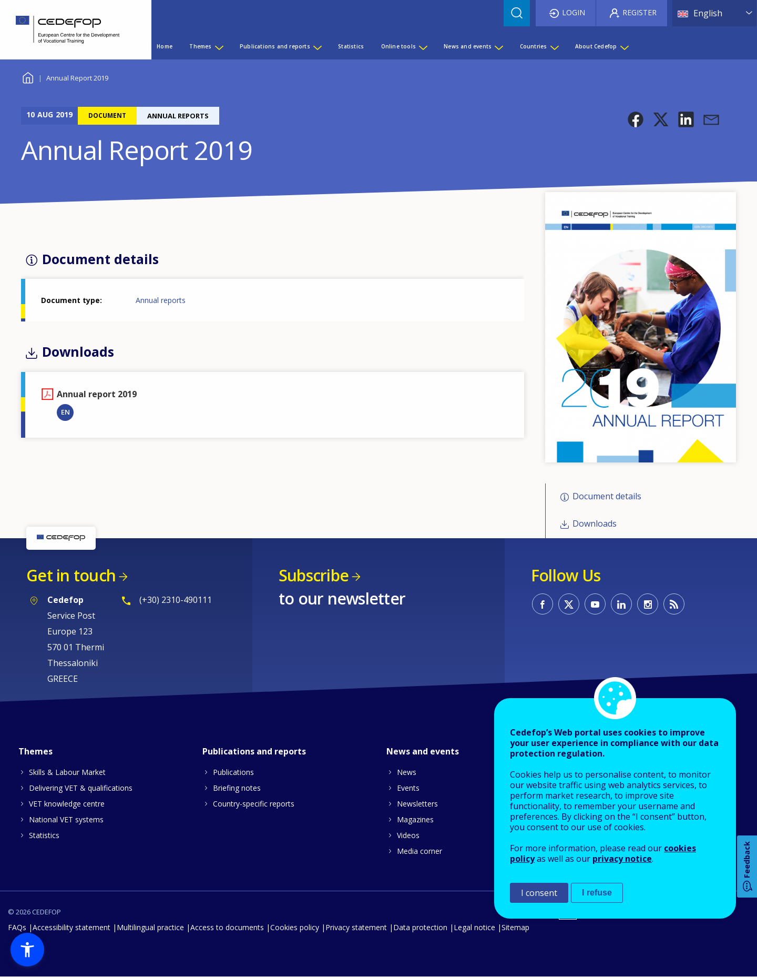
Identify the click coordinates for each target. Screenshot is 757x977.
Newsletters (417, 804)
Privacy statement (356, 927)
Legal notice (474, 927)
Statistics (44, 835)
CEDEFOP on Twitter (568, 604)
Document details (606, 496)
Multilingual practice (150, 927)
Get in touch (71, 575)
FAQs (17, 927)
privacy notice (622, 858)
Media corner (419, 851)
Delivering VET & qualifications (80, 788)
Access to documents (227, 927)
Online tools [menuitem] (398, 46)
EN (65, 412)
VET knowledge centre (67, 804)
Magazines (415, 819)
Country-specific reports (253, 804)
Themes (35, 751)
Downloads (594, 524)
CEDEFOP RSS (673, 604)
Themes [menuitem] (200, 46)
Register (639, 12)
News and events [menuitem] (468, 46)
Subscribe (314, 575)
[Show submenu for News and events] (498, 46)
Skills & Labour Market (67, 772)
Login (573, 12)
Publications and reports (254, 751)
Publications (233, 772)
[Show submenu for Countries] (554, 46)
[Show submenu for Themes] (218, 46)
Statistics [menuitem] (351, 46)
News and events (422, 751)
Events (408, 788)
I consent (539, 893)
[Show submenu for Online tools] (422, 46)
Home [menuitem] (164, 46)
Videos (408, 835)
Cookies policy (294, 927)
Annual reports (161, 300)
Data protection (420, 927)
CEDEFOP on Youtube (595, 604)
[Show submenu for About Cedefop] (624, 46)
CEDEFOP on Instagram (647, 604)
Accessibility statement (71, 927)
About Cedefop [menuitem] (596, 46)
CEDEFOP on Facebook (542, 604)
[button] (635, 119)
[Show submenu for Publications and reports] (317, 46)
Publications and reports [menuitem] (275, 46)
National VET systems (66, 819)
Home (27, 76)
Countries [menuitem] (533, 46)
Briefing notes (237, 788)
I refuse (597, 892)
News (406, 772)
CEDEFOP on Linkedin (621, 604)
